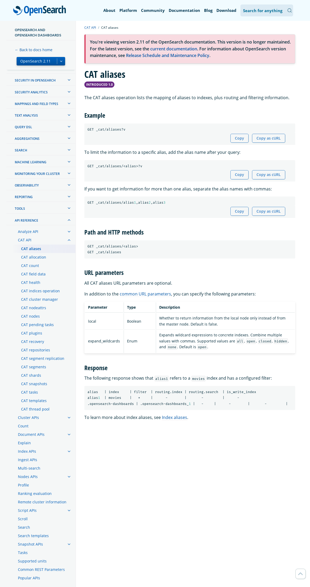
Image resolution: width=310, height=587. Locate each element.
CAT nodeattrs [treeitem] (33, 307)
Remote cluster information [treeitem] (42, 501)
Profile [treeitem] (23, 485)
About (109, 10)
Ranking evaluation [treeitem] (35, 493)
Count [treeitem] (23, 425)
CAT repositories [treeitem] (35, 349)
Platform (128, 10)
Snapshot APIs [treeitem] (30, 544)
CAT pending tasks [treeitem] (37, 324)
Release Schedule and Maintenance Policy (167, 55)
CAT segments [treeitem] (33, 366)
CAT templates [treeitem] (34, 400)
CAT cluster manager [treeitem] (39, 299)
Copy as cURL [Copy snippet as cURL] (268, 138)
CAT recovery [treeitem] (32, 341)
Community (153, 10)
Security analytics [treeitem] (31, 92)
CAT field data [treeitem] (33, 273)
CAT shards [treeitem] (31, 375)
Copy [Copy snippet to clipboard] (239, 138)
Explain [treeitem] (24, 442)
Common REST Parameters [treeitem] (41, 569)
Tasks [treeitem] (23, 552)
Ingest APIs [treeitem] (27, 459)
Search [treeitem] (21, 150)
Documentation (184, 10)
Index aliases (174, 417)
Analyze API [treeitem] (28, 231)
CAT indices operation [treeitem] (40, 290)
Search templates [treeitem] (33, 535)
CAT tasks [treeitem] (29, 392)
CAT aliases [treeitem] (31, 248)
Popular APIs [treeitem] (29, 577)
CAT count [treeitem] (30, 265)
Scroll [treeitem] (23, 518)
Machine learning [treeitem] (30, 162)
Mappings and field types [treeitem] (36, 104)
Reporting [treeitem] (24, 197)
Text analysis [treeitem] (26, 115)
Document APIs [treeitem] (31, 434)
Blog (208, 10)
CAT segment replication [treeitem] (42, 358)
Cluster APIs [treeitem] (28, 417)
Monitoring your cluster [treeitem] (37, 173)
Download (226, 10)
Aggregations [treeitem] (27, 138)
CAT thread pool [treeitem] (35, 409)
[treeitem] (69, 80)
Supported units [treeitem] (32, 561)
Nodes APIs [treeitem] (28, 476)
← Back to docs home (33, 49)
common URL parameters (145, 294)
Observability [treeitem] (27, 185)
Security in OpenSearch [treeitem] (35, 80)
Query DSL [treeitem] (23, 127)
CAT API (90, 27)
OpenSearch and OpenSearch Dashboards (38, 32)
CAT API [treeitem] (24, 239)
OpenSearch (41, 11)
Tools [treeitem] (20, 208)
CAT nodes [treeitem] (30, 316)
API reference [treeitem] (26, 220)
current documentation (173, 49)
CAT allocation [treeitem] (33, 257)
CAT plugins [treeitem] (31, 333)
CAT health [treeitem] (30, 282)
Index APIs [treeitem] (27, 451)
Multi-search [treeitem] (29, 468)
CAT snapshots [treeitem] (34, 383)
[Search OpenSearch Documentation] (266, 10)
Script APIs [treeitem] (27, 510)
